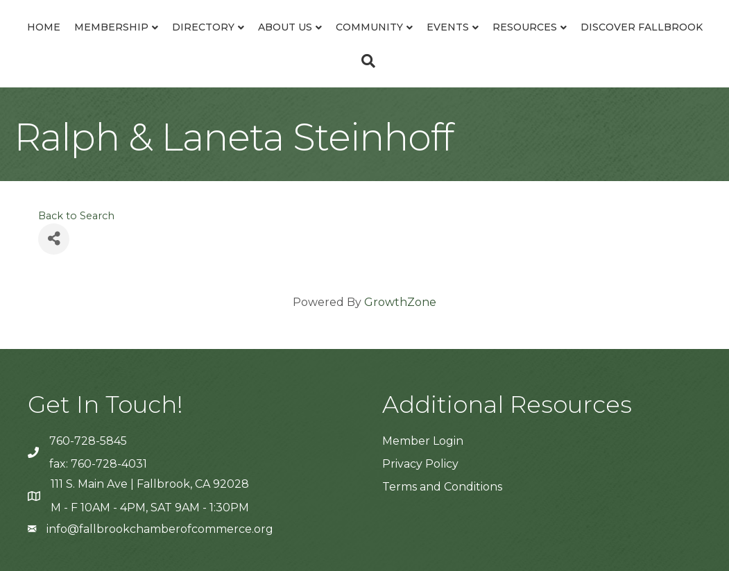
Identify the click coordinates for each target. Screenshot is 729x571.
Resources (524, 27)
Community (369, 27)
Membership (111, 27)
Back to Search (76, 216)
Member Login (422, 441)
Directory (203, 27)
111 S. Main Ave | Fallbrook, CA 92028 (150, 484)
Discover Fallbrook (642, 27)
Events (448, 27)
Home (43, 27)
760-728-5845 (88, 441)
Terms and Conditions (442, 486)
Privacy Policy (420, 463)
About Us (285, 27)
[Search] (364, 61)
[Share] (53, 239)
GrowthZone (400, 302)
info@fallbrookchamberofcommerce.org (159, 529)
